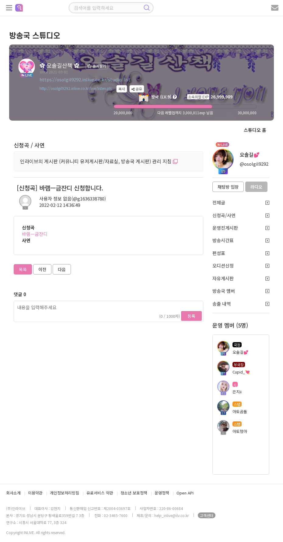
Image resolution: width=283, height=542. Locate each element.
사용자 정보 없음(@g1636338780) (72, 198)
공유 (136, 88)
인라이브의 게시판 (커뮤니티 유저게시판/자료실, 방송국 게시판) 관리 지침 (99, 161)
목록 (23, 269)
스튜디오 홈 (255, 130)
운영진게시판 (241, 228)
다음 (62, 269)
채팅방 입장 (228, 187)
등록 (191, 316)
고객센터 (206, 515)
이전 (42, 269)
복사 (121, 88)
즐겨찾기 (96, 66)
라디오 (256, 187)
